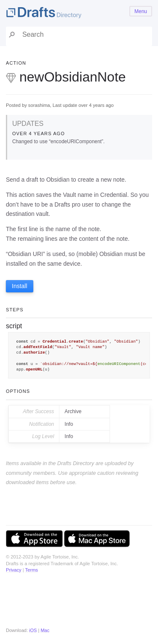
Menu (140, 11)
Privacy (13, 569)
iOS (33, 630)
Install (19, 286)
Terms (31, 569)
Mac (44, 630)
